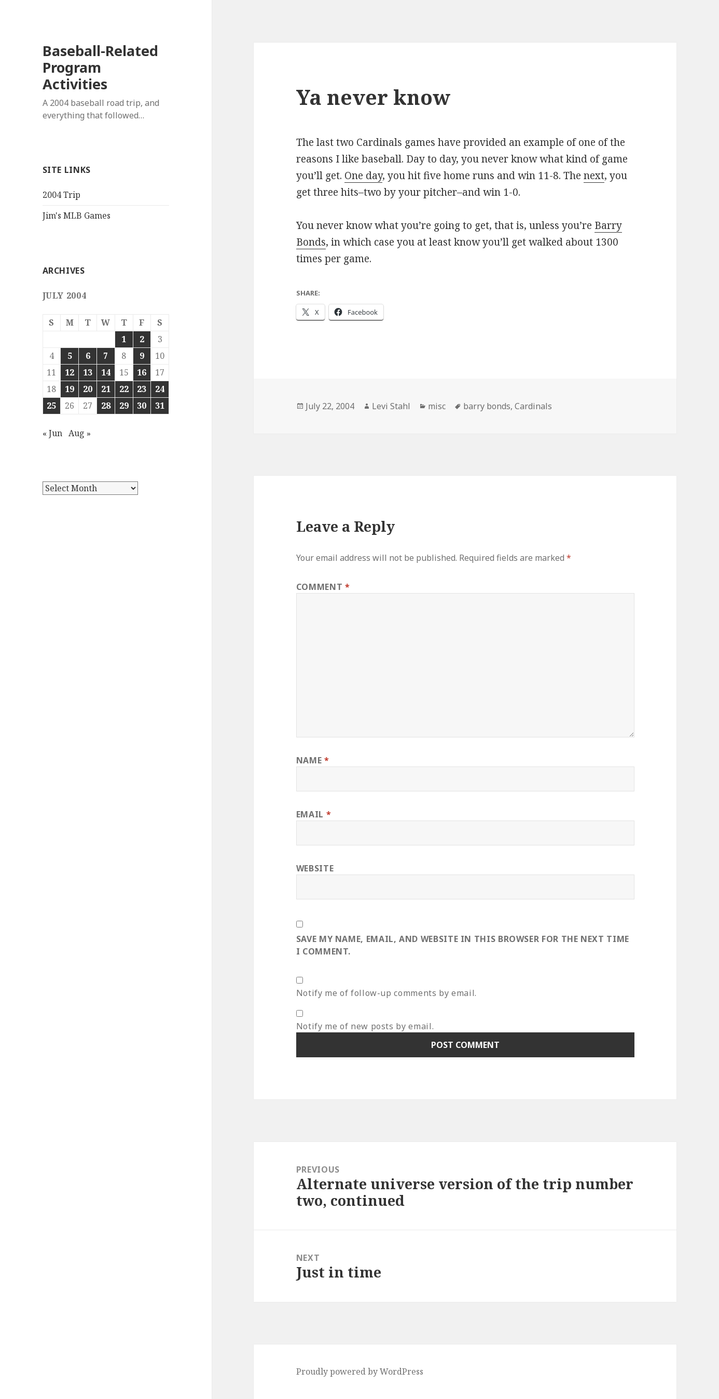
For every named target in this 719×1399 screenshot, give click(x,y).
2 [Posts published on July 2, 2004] (142, 339)
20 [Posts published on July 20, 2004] (87, 389)
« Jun (52, 433)
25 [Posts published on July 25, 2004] (51, 405)
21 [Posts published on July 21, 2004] (105, 389)
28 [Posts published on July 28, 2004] (105, 405)
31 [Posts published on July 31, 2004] (159, 405)
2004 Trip (61, 194)
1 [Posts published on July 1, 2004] (123, 339)
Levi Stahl (391, 406)
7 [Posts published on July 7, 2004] (105, 355)
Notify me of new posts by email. (365, 1026)
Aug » (79, 433)
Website (315, 868)
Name (312, 760)
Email (313, 814)
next (594, 175)
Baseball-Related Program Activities (100, 67)
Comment (323, 587)
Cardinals (533, 406)
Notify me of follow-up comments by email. (386, 993)
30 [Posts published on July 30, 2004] (141, 405)
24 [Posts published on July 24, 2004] (159, 389)
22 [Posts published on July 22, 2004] (124, 389)
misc (437, 406)
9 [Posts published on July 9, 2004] (142, 355)
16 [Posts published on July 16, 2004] (141, 372)
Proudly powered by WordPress (359, 1371)
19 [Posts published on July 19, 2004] (69, 389)
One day (363, 175)
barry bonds (486, 406)
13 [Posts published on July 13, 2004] (87, 372)
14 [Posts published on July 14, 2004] (105, 372)
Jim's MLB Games (76, 215)
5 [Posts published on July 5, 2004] (69, 355)
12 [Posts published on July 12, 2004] (69, 372)
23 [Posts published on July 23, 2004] (141, 389)
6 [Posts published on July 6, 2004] (88, 355)
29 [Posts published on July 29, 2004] (124, 405)
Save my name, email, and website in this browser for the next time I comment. (462, 945)
